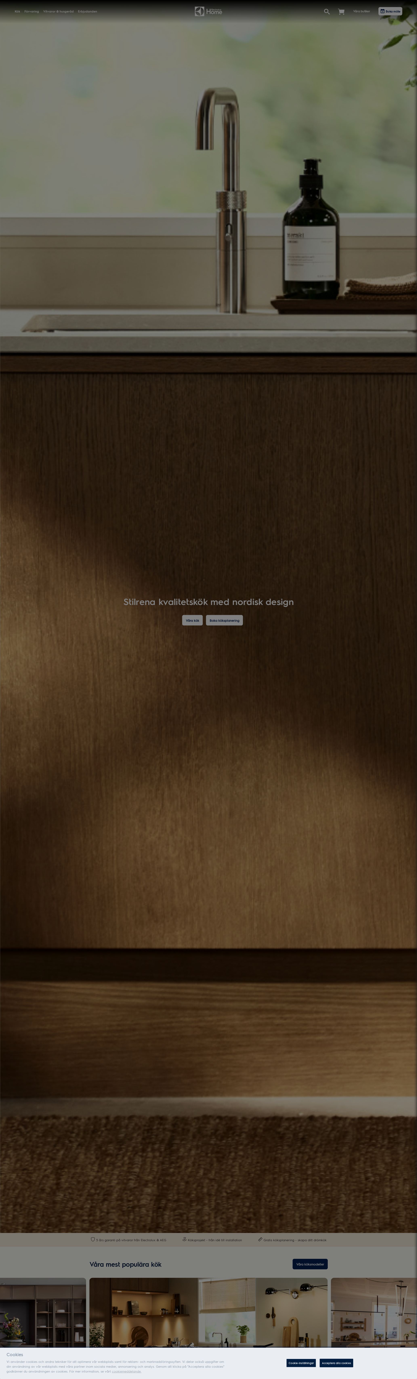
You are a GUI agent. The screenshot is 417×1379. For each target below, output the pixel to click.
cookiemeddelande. (127, 1372)
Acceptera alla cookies (336, 1364)
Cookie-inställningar (301, 1364)
